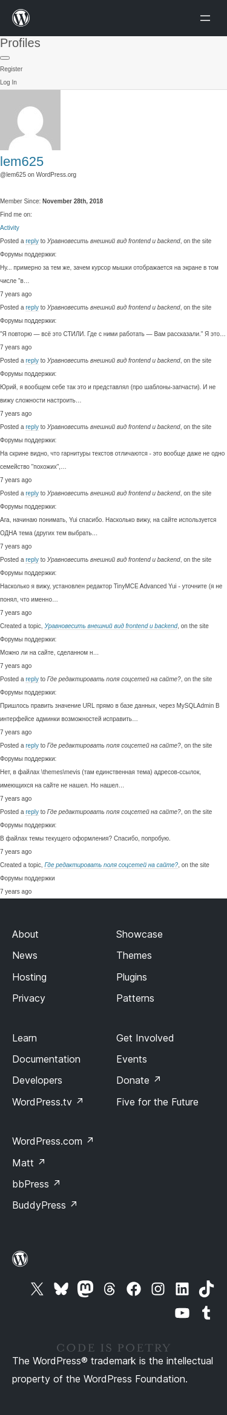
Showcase (139, 934)
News (25, 955)
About (25, 934)
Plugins (131, 977)
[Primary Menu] (5, 58)
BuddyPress (45, 1205)
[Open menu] (207, 18)
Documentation (46, 1059)
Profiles (20, 42)
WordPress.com (53, 1141)
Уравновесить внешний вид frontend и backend (110, 626)
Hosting (29, 977)
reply (32, 241)
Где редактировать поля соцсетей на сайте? (111, 865)
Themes (134, 955)
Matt (29, 1163)
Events (131, 1059)
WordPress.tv (48, 1102)
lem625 (22, 161)
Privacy (28, 998)
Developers (37, 1080)
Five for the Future (157, 1102)
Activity (9, 227)
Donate (139, 1080)
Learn (24, 1038)
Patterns (135, 998)
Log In (8, 82)
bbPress (36, 1184)
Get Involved (145, 1038)
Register (11, 69)
